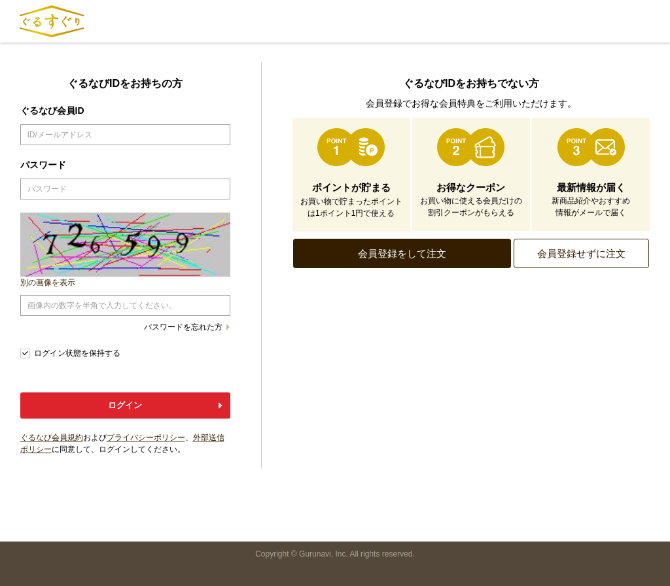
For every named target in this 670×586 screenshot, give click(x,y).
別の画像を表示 (47, 282)
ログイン (125, 405)
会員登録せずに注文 (581, 253)
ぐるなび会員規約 (51, 437)
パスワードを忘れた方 (183, 327)
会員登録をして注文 (402, 253)
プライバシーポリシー (146, 437)
